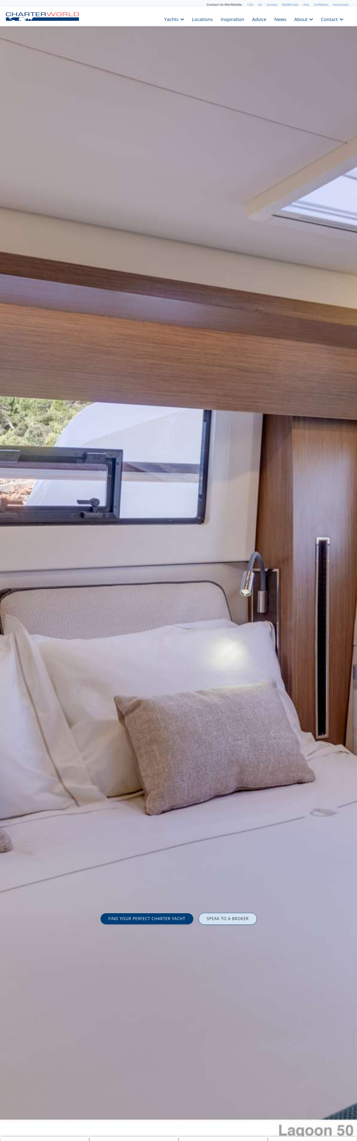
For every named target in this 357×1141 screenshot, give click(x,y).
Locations (202, 19)
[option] (178, 570)
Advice (259, 19)
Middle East (290, 4)
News (280, 19)
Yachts (171, 19)
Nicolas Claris (13, 1124)
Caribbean (321, 4)
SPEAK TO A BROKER (228, 918)
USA (250, 4)
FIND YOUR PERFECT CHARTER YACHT (146, 918)
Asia (306, 4)
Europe (272, 4)
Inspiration (232, 19)
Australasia (341, 4)
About (300, 19)
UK (260, 4)
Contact (329, 19)
